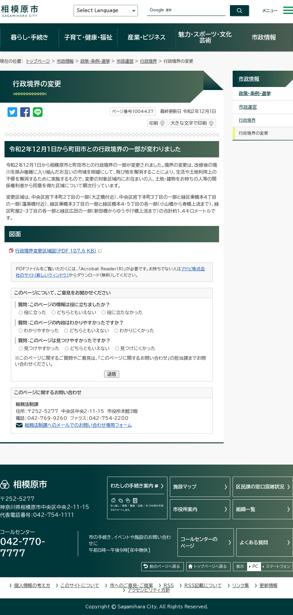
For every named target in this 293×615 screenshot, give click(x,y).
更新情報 (269, 585)
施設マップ (184, 486)
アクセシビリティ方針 (149, 590)
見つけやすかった (41, 348)
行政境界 (148, 61)
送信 (111, 374)
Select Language (97, 10)
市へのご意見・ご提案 (131, 585)
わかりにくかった (136, 330)
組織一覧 (245, 509)
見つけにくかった (137, 348)
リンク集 (240, 585)
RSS (169, 585)
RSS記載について (203, 585)
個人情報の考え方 (32, 585)
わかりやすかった (41, 330)
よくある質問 (254, 542)
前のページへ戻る (165, 566)
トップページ (38, 61)
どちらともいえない (76, 312)
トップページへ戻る (210, 566)
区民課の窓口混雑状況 (260, 486)
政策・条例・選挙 (95, 61)
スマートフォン (278, 566)
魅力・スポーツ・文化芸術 (205, 37)
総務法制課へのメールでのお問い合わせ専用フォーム (78, 425)
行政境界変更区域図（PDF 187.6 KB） (58, 251)
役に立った (35, 312)
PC (255, 566)
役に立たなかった (125, 312)
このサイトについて (80, 585)
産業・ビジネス (147, 37)
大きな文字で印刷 (188, 123)
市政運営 (124, 61)
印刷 (153, 123)
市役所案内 (185, 509)
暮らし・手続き (30, 37)
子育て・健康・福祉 (88, 37)
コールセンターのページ (199, 542)
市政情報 (264, 37)
